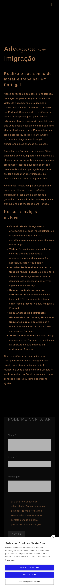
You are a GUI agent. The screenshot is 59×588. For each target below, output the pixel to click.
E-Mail (12, 457)
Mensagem (14, 476)
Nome (12, 435)
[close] (53, 537)
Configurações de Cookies (29, 582)
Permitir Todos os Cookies (29, 567)
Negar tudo (29, 575)
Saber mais (10, 560)
